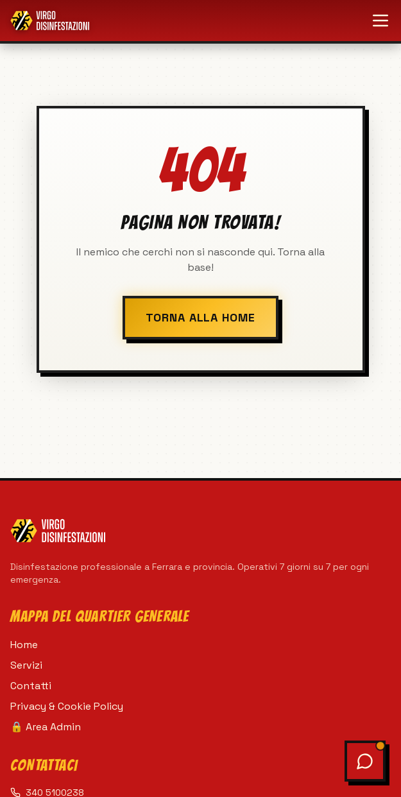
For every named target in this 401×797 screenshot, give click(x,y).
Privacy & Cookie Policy (66, 706)
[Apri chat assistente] (365, 761)
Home (24, 644)
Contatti (30, 685)
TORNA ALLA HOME (200, 317)
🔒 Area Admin (45, 726)
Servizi (26, 665)
